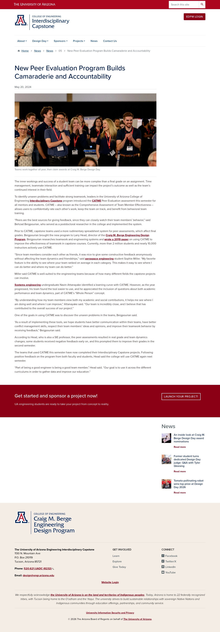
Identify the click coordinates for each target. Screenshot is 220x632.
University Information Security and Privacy (110, 612)
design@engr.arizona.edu (38, 575)
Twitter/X (170, 561)
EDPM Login (194, 16)
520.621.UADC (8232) (39, 568)
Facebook (171, 556)
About (21, 41)
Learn (116, 556)
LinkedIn (170, 567)
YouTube (170, 572)
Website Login (110, 582)
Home (25, 51)
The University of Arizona (137, 619)
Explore (117, 561)
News (94, 41)
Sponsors (59, 41)
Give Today (119, 567)
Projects (78, 41)
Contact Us (110, 41)
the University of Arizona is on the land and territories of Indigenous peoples (97, 595)
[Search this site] (184, 4)
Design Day (39, 41)
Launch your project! (181, 396)
